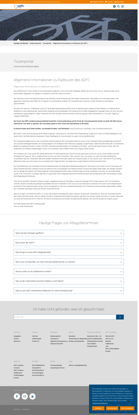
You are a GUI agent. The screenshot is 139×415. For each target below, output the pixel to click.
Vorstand (16, 368)
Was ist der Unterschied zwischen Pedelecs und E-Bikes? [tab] (39, 281)
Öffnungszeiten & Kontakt (95, 341)
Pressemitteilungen (56, 365)
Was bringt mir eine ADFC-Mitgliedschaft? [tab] (33, 252)
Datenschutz (26, 409)
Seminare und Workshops (76, 341)
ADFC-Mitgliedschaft (38, 365)
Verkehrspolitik (36, 338)
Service (71, 332)
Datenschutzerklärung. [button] (100, 403)
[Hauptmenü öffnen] (122, 6)
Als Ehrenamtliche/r (38, 370)
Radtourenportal (35, 43)
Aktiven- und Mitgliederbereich (78, 365)
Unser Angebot (91, 344)
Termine (16, 338)
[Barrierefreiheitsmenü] (114, 6)
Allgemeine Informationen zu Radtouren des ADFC (70, 43)
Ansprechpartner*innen (57, 368)
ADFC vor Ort (109, 338)
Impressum (17, 409)
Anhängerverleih (92, 346)
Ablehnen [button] (98, 408)
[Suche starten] (120, 317)
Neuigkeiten (17, 336)
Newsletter (119, 2)
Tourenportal (47, 43)
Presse (52, 361)
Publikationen (109, 344)
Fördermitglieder (19, 375)
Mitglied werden (96, 2)
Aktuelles (17, 332)
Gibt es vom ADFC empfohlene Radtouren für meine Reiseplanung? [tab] (44, 290)
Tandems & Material (94, 332)
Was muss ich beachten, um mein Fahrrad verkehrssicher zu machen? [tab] (45, 262)
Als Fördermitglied (37, 373)
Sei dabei (35, 361)
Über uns (17, 361)
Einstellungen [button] (112, 408)
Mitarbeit (108, 341)
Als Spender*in (36, 368)
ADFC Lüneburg (110, 332)
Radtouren (17, 341)
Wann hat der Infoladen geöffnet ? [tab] (29, 233)
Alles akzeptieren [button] (127, 408)
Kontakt (107, 351)
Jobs (106, 346)
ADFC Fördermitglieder (112, 349)
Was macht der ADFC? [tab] (25, 243)
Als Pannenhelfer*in (38, 375)
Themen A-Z (35, 341)
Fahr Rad (35, 336)
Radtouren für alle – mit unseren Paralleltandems (94, 337)
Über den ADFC (110, 336)
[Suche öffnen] (118, 6)
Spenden (109, 2)
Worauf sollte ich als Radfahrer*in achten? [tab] (33, 271)
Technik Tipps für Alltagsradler (78, 338)
